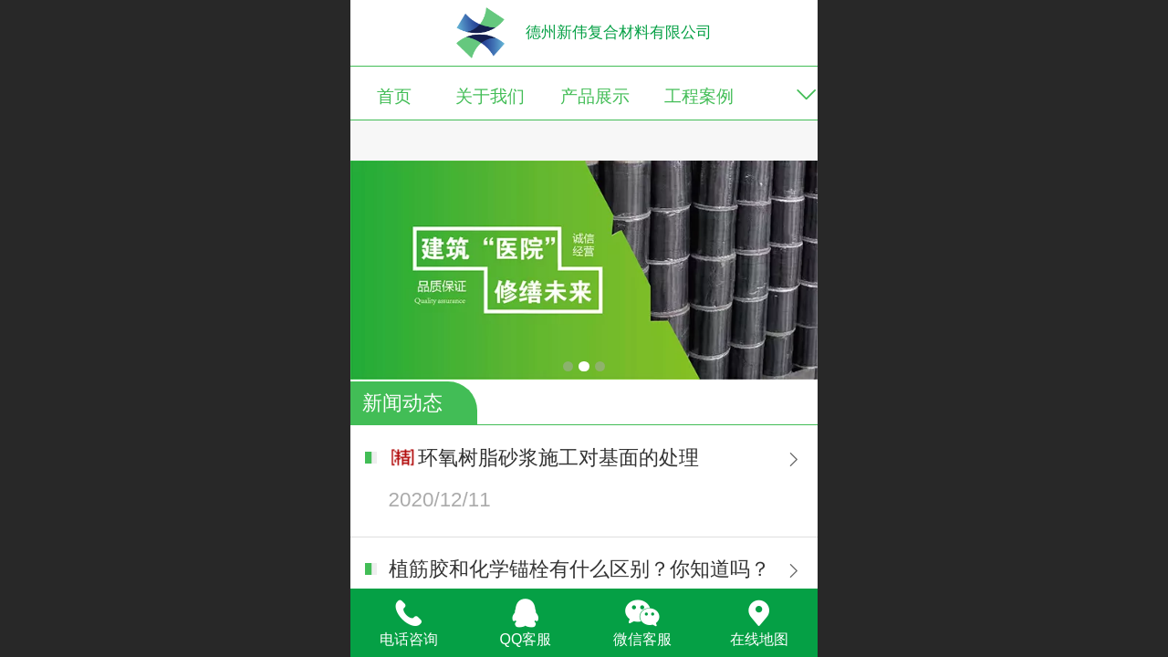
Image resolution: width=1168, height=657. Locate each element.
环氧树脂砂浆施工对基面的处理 (558, 457)
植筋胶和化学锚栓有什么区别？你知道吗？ (579, 569)
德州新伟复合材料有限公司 (619, 32)
